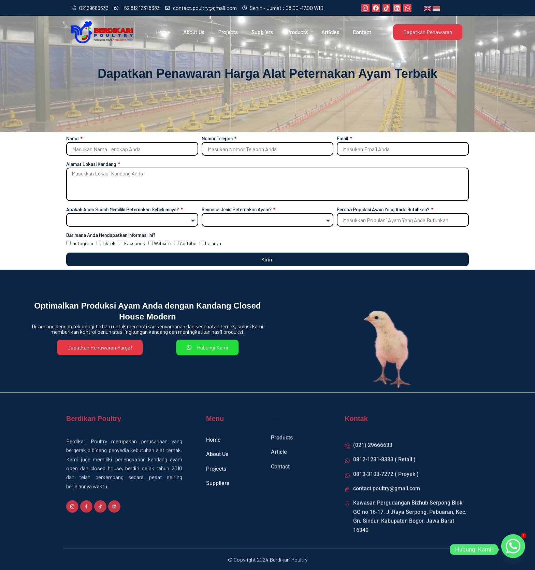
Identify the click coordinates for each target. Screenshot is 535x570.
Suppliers (262, 32)
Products (297, 32)
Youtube (187, 243)
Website (162, 243)
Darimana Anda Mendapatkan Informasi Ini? (110, 235)
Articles (330, 32)
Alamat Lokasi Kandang (91, 164)
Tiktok (108, 243)
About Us (193, 32)
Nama (72, 138)
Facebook (134, 243)
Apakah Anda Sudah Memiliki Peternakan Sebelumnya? (123, 209)
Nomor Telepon (218, 138)
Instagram (82, 243)
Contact (362, 32)
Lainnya (213, 243)
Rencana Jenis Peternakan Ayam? (237, 209)
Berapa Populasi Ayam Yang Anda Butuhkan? (383, 209)
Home (163, 32)
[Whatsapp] (513, 549)
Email (343, 138)
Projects (228, 32)
